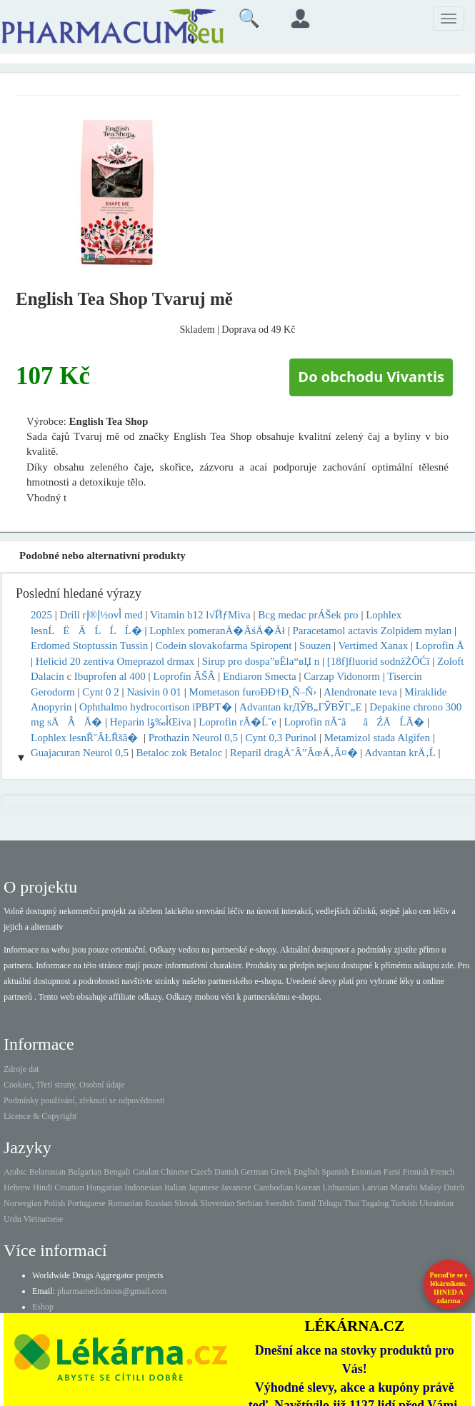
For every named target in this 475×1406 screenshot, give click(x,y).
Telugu (329, 1203)
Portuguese (86, 1203)
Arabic (15, 1172)
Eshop (43, 1307)
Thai (351, 1203)
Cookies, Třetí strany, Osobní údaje (64, 1085)
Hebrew (17, 1187)
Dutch (454, 1187)
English (307, 1172)
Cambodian (273, 1187)
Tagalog (375, 1203)
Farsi (392, 1172)
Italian (175, 1187)
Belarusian (47, 1172)
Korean (307, 1187)
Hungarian (104, 1187)
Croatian (69, 1187)
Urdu (12, 1219)
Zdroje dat (21, 1069)
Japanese (204, 1187)
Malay (430, 1187)
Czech (201, 1172)
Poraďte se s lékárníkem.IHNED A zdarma (449, 1288)
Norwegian (22, 1203)
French (442, 1172)
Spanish (335, 1172)
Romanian (125, 1203)
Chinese (175, 1172)
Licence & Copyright (40, 1116)
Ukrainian (436, 1203)
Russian (158, 1203)
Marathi (403, 1187)
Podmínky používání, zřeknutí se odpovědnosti (84, 1100)
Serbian (249, 1203)
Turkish (404, 1203)
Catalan (146, 1172)
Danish (226, 1172)
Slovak (186, 1203)
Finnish (416, 1172)
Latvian (375, 1187)
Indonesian (143, 1187)
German (255, 1172)
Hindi (42, 1187)
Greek (281, 1172)
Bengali (117, 1172)
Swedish (279, 1203)
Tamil (306, 1203)
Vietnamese (43, 1219)
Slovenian (217, 1203)
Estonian (366, 1172)
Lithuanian (341, 1187)
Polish (54, 1203)
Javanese (236, 1187)
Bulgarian (84, 1172)
